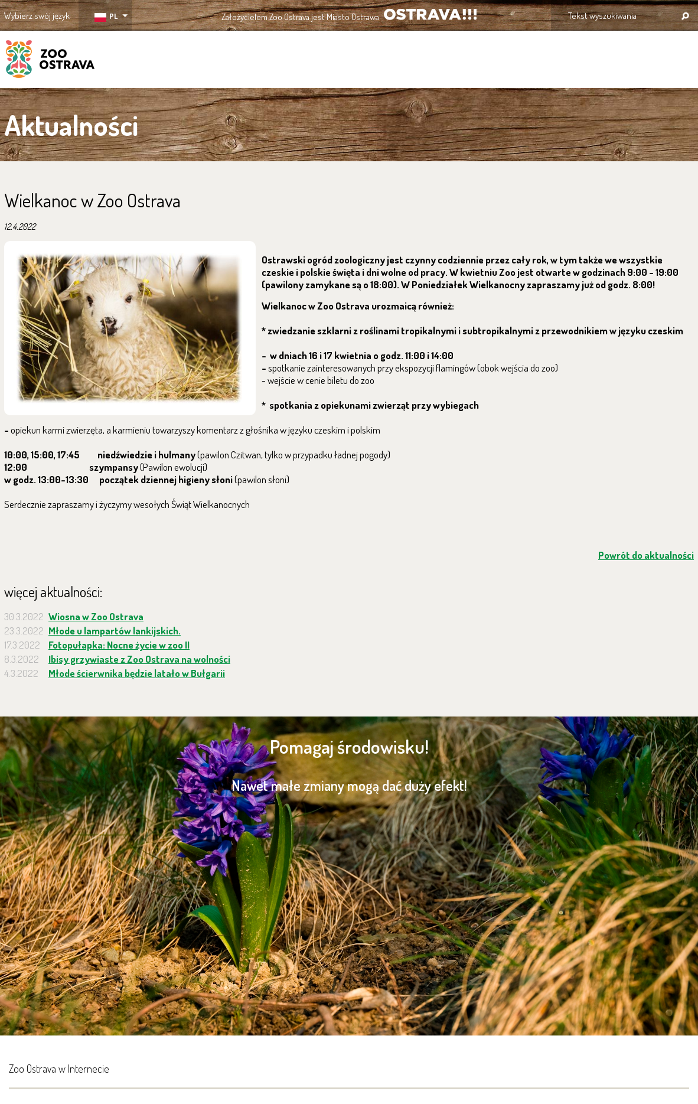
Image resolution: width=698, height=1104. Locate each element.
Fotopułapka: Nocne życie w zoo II (119, 645)
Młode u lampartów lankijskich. (114, 630)
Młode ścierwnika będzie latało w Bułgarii (136, 673)
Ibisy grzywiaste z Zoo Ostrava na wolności (139, 659)
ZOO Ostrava (50, 61)
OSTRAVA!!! (430, 14)
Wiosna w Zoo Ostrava (95, 616)
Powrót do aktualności (646, 555)
